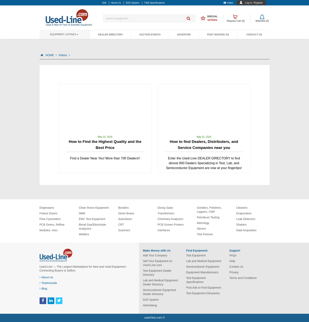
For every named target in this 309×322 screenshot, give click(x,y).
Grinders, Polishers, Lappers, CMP (209, 209)
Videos (64, 55)
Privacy (234, 272)
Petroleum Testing (208, 217)
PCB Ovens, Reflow (52, 224)
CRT (121, 224)
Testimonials (48, 283)
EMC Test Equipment (92, 219)
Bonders (123, 207)
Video (228, 2)
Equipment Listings (64, 34)
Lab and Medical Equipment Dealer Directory (160, 282)
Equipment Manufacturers (202, 272)
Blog (43, 288)
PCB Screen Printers (171, 224)
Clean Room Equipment (94, 207)
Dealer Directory (110, 34)
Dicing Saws (165, 207)
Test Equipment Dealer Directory (157, 272)
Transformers (166, 213)
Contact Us (254, 34)
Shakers (241, 224)
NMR (82, 213)
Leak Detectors (245, 219)
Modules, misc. (49, 230)
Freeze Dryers (49, 213)
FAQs (232, 255)
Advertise (184, 34)
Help (232, 261)
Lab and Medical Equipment (203, 261)
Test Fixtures (205, 234)
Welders (84, 234)
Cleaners (242, 207)
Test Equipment (196, 255)
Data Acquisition (246, 230)
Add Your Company (155, 255)
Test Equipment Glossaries (203, 293)
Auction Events (150, 34)
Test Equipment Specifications (196, 280)
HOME (51, 55)
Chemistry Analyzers (170, 219)
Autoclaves (125, 219)
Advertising (150, 305)
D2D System (151, 299)
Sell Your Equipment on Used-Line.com (157, 263)
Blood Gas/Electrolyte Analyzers (92, 226)
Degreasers (47, 207)
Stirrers (201, 228)
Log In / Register (254, 2)
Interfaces (164, 230)
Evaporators (243, 213)
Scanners (124, 230)
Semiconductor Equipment (202, 266)
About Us (46, 277)
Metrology (203, 223)
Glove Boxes (126, 213)
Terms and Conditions (243, 278)
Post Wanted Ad (218, 34)
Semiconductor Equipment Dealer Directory (159, 292)
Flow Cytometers (50, 219)
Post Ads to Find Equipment (203, 287)
